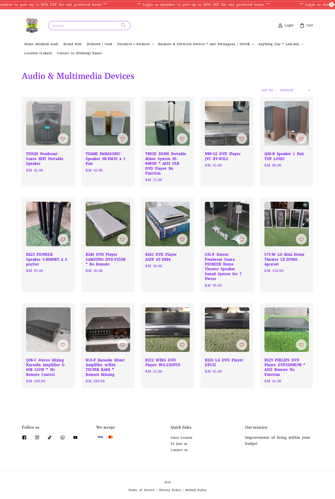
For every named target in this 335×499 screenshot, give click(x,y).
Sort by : (268, 90)
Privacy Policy (170, 490)
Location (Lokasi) (38, 53)
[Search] (123, 25)
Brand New (72, 44)
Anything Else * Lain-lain (278, 44)
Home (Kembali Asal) (41, 44)
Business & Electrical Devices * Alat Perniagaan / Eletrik (204, 44)
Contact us (179, 449)
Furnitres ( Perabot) (133, 44)
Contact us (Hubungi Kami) (79, 53)
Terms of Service (141, 490)
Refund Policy (196, 490)
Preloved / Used (99, 44)
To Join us (179, 443)
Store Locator (182, 437)
